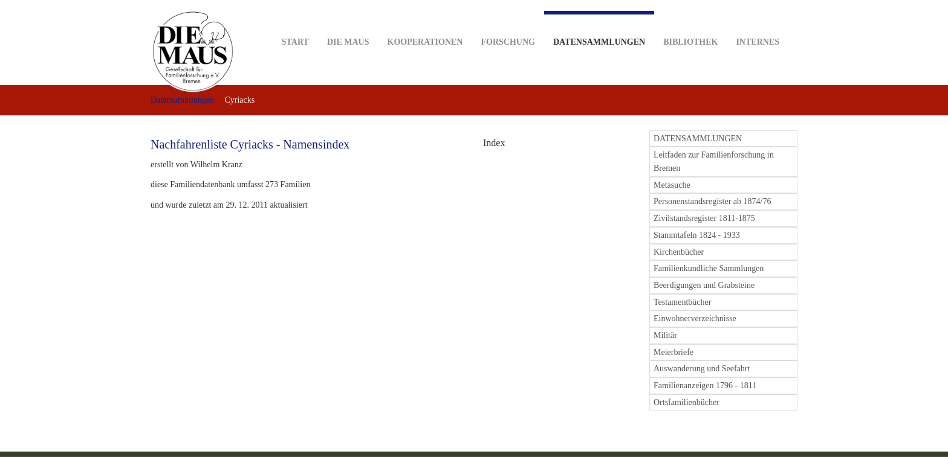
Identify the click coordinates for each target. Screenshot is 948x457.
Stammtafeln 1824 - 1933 (697, 235)
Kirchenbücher (679, 252)
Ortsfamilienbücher (686, 402)
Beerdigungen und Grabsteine (704, 285)
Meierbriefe (673, 352)
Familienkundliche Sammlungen (709, 268)
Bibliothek (690, 23)
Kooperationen (425, 23)
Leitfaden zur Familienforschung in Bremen (714, 161)
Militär (665, 335)
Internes (757, 23)
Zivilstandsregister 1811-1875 (704, 218)
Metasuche (672, 185)
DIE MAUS (348, 23)
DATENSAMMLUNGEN (698, 138)
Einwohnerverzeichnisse (695, 318)
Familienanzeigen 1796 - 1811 (705, 385)
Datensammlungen (599, 28)
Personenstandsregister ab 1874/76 (712, 201)
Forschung (508, 23)
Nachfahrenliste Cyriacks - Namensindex (250, 144)
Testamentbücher (682, 302)
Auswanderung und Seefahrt (702, 368)
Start (295, 23)
